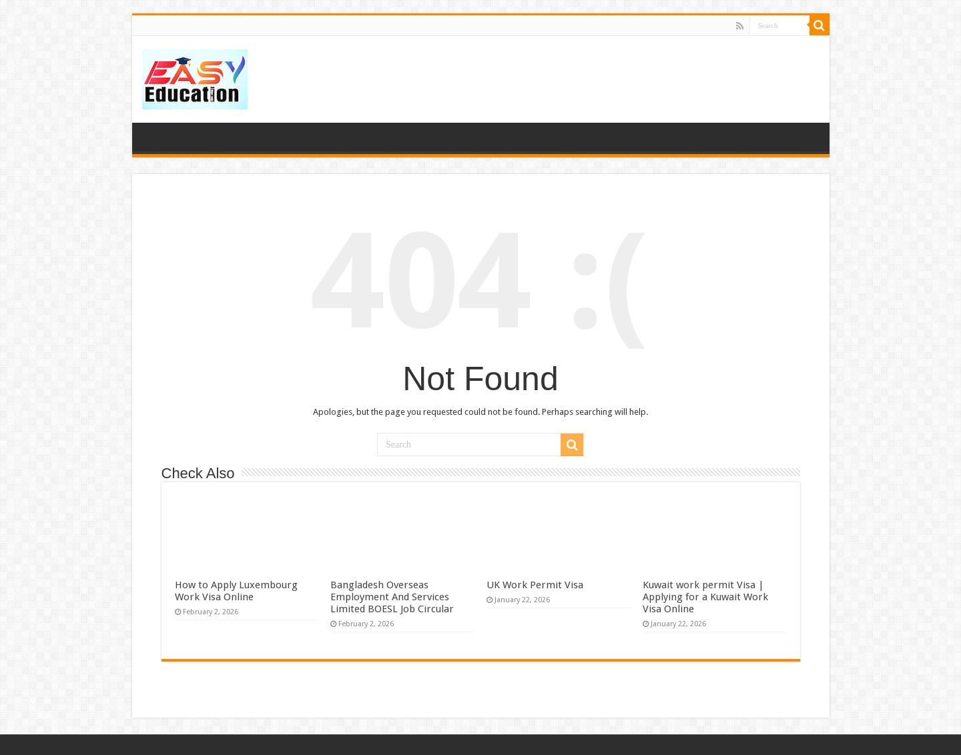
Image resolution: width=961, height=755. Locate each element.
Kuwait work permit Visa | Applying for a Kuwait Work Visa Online (705, 597)
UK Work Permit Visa (535, 585)
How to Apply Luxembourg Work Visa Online (236, 591)
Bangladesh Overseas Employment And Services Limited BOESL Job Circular (392, 597)
